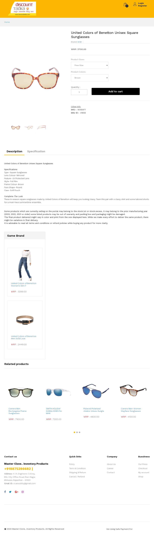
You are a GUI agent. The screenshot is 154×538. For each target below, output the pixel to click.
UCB (79, 42)
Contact (111, 474)
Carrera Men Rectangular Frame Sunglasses (18, 412)
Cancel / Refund (77, 478)
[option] (35, 72)
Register (142, 6)
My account (143, 474)
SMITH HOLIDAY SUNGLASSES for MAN (54, 412)
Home (7, 22)
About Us (111, 466)
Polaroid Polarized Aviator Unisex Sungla (94, 411)
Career (110, 470)
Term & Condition (77, 470)
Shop (140, 478)
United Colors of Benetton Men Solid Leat (24, 339)
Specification (38, 151)
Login (141, 3)
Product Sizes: (78, 59)
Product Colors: (78, 72)
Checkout (142, 470)
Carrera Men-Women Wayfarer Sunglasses (132, 411)
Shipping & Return (77, 474)
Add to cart (111, 91)
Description (15, 151)
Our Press (142, 466)
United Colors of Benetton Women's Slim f (23, 285)
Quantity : (75, 87)
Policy (72, 466)
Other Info (76, 106)
